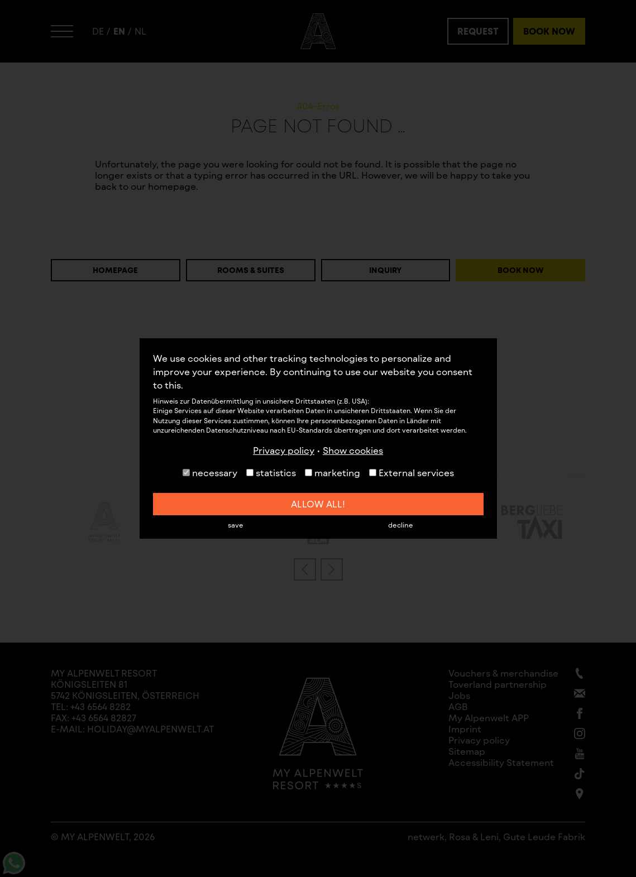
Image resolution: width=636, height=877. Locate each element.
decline (400, 525)
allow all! (318, 504)
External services (411, 472)
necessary (210, 472)
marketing (332, 472)
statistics (271, 472)
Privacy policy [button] (283, 450)
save (235, 525)
